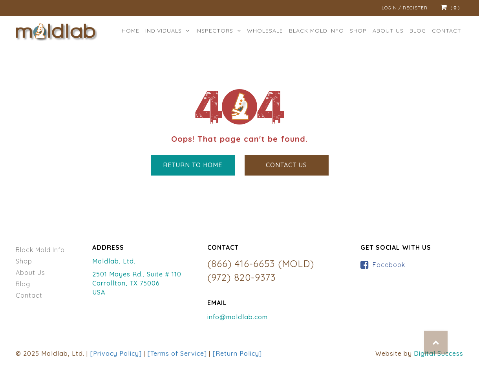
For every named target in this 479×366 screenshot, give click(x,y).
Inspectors (218, 30)
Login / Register (405, 8)
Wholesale (265, 30)
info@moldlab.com (237, 317)
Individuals (167, 30)
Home (130, 30)
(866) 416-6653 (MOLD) (260, 263)
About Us (30, 272)
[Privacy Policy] (116, 353)
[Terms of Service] (177, 353)
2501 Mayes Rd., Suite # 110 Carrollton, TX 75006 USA (136, 283)
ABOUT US (388, 30)
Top (436, 342)
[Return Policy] (237, 353)
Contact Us (286, 165)
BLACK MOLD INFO (316, 30)
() (450, 8)
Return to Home (192, 165)
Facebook (389, 265)
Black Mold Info (40, 250)
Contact (446, 30)
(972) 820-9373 (241, 277)
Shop (358, 30)
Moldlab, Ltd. (113, 261)
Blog (418, 30)
